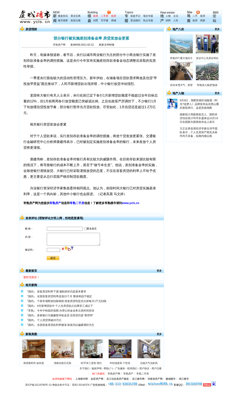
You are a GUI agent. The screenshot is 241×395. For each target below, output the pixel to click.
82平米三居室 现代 (91, 363)
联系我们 (132, 368)
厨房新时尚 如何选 (33, 363)
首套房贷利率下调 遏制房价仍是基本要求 (61, 291)
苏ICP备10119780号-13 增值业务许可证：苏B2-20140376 (57, 384)
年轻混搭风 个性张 (120, 363)
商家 (202, 20)
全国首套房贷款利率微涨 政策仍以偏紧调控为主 (65, 324)
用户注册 (156, 368)
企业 (175, 15)
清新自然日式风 (62, 363)
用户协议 (144, 368)
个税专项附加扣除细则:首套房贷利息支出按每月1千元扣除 (72, 301)
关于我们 (84, 368)
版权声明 (97, 368)
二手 (195, 15)
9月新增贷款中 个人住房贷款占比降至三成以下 (65, 305)
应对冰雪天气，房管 (181, 85)
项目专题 (148, 15)
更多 (159, 270)
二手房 (104, 15)
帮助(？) (108, 368)
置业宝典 (76, 15)
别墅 (95, 20)
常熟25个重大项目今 (181, 58)
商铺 (113, 20)
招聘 (168, 20)
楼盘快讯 (63, 15)
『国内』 (30, 291)
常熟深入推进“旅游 (207, 85)
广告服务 (120, 368)
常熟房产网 (59, 44)
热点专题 (148, 20)
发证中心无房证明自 (207, 58)
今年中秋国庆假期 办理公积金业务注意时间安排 (65, 310)
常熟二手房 (77, 203)
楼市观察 (63, 20)
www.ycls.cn (130, 203)
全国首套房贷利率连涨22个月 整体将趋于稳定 (64, 296)
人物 (168, 15)
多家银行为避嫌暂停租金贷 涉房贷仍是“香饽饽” (65, 315)
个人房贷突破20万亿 (49, 320)
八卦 (175, 20)
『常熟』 (30, 310)
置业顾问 (135, 20)
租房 (113, 15)
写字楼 (104, 20)
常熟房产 (55, 203)
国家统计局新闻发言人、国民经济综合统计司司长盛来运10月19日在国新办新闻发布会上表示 (199, 118)
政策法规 (76, 20)
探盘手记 (135, 15)
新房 (95, 15)
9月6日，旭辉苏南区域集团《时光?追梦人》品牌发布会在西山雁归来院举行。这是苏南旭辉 (199, 104)
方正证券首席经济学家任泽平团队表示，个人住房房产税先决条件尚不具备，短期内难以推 (198, 132)
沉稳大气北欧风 (149, 363)
